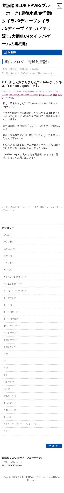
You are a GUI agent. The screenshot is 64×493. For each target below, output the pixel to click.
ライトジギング (11, 333)
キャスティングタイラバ (15, 277)
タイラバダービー (12, 312)
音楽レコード (10, 410)
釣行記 (11, 98)
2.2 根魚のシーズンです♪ (48, 207)
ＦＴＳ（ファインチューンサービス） (21, 424)
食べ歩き (8, 417)
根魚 (6, 375)
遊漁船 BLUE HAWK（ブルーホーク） (33, 477)
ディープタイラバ (12, 326)
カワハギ (8, 270)
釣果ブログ (9, 382)
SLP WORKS (23, 95)
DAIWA (5, 95)
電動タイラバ (10, 396)
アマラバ (8, 256)
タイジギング (10, 298)
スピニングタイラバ (13, 284)
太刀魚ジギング (11, 340)
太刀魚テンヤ (10, 347)
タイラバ (34, 95)
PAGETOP (54, 446)
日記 (55, 95)
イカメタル (9, 263)
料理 (6, 354)
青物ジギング (10, 403)
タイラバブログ (45, 95)
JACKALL (13, 95)
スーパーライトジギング (15, 291)
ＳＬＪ (7, 431)
